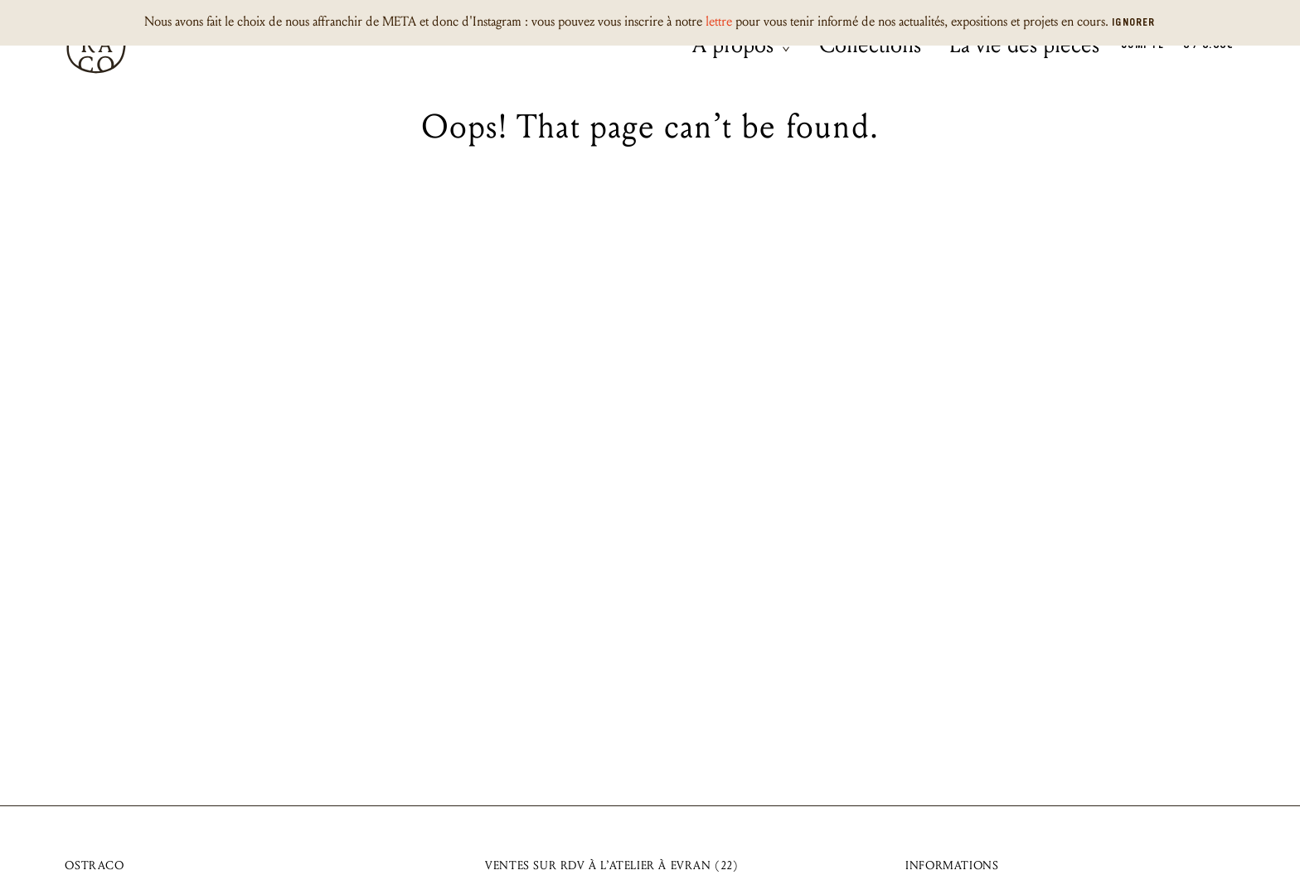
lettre (719, 21)
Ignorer (1133, 23)
